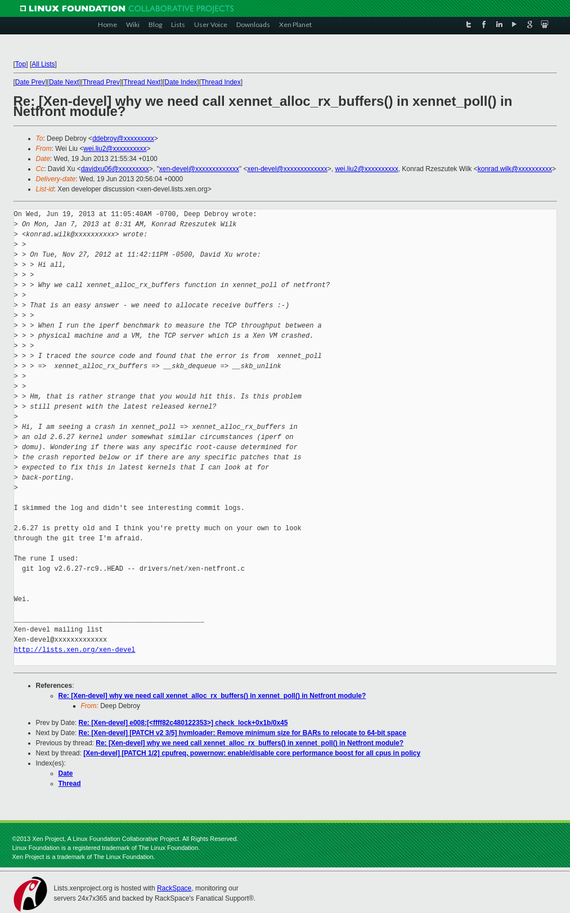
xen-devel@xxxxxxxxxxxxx (199, 169)
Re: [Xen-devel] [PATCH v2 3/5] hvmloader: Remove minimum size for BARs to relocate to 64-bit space (242, 733)
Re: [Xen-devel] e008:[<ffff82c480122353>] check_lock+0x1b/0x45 (183, 723)
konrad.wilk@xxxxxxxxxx (515, 169)
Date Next (64, 82)
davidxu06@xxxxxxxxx (115, 169)
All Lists (43, 64)
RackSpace (174, 888)
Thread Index (221, 82)
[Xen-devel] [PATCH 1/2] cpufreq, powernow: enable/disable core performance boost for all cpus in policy (251, 753)
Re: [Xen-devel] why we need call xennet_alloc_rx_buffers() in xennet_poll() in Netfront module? (212, 696)
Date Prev (30, 82)
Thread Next (142, 82)
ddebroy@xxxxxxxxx (123, 138)
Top (20, 64)
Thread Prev (101, 82)
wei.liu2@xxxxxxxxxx (114, 149)
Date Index (180, 82)
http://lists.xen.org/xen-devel (75, 650)
